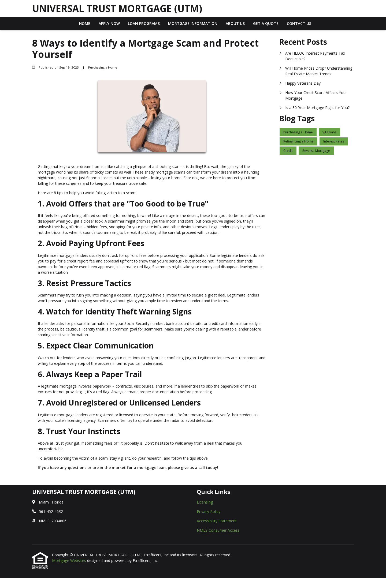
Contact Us (299, 23)
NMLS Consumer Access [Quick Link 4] (218, 530)
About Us (235, 23)
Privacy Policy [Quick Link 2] (208, 511)
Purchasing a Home (102, 67)
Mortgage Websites (69, 560)
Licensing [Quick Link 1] (205, 502)
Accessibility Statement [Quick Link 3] (217, 520)
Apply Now (109, 23)
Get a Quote (266, 23)
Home (84, 23)
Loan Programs (144, 23)
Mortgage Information (192, 23)
